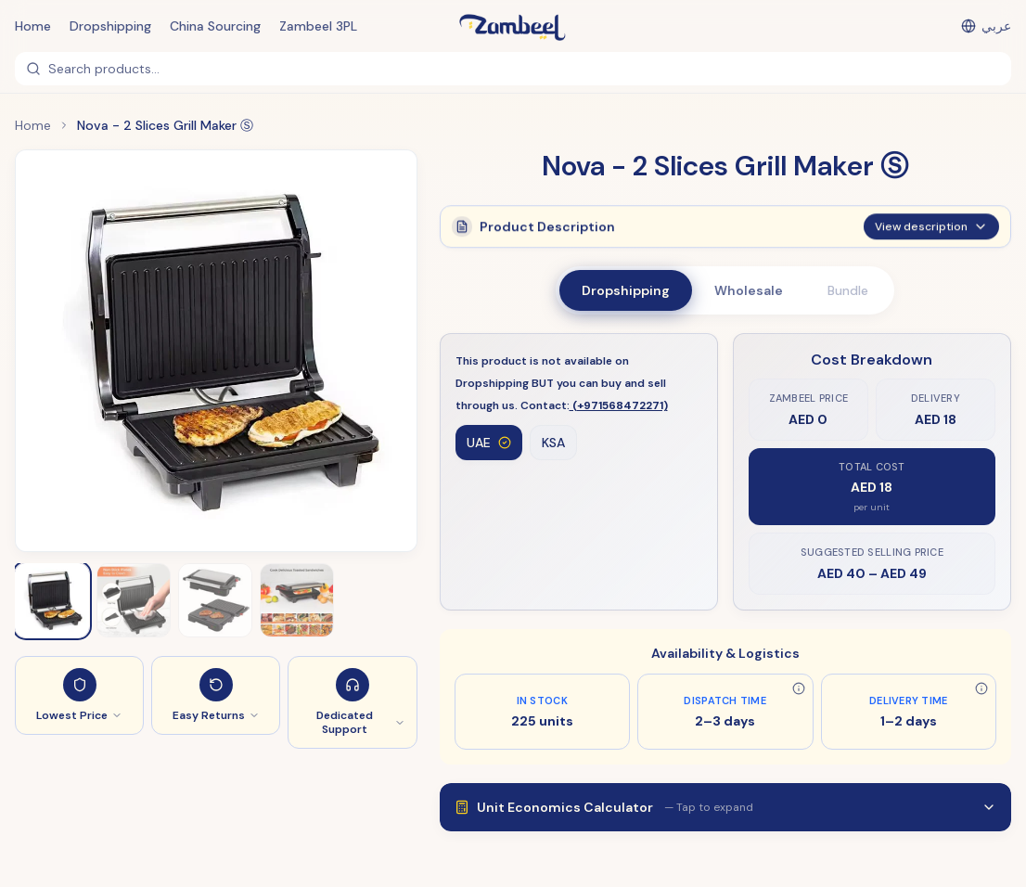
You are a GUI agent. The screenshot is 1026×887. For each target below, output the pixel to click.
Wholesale (748, 290)
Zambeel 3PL (318, 26)
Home (33, 26)
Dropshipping (110, 26)
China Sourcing (215, 26)
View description (931, 236)
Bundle (847, 290)
